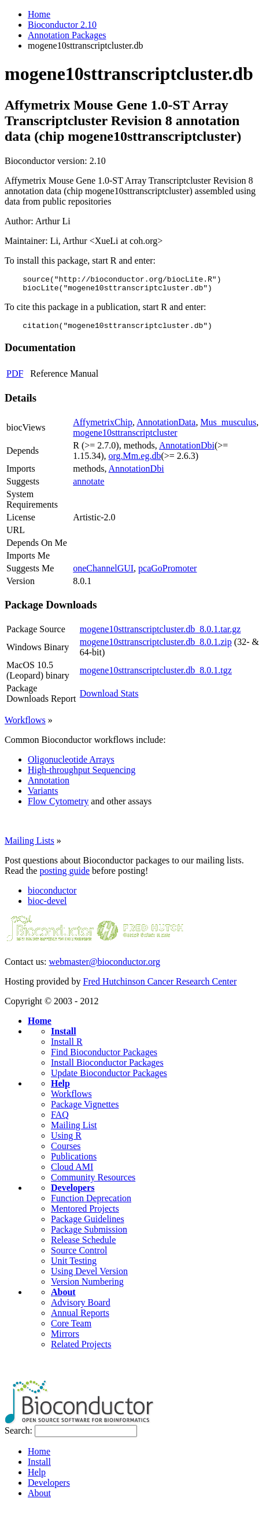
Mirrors (65, 1339)
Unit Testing (74, 1266)
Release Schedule (83, 1245)
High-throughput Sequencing (81, 775)
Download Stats (109, 698)
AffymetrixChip (102, 427)
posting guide (64, 876)
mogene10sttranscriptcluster (125, 438)
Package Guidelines (87, 1224)
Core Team (71, 1328)
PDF (14, 379)
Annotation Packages (67, 35)
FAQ (60, 1120)
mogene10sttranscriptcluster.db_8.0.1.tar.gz (160, 634)
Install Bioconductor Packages (107, 1068)
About (63, 1297)
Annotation (48, 785)
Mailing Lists (29, 846)
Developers (73, 1193)
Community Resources (93, 1182)
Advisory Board (80, 1308)
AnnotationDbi (187, 450)
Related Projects (81, 1349)
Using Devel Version (89, 1276)
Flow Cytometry (58, 806)
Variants (43, 796)
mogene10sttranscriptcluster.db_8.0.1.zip (156, 647)
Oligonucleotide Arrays (71, 765)
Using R (66, 1141)
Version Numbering (87, 1287)
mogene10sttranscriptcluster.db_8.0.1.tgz (156, 675)
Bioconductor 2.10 (62, 25)
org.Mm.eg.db (135, 461)
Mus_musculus (228, 427)
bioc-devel (47, 906)
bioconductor (52, 895)
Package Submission (89, 1234)
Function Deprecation (91, 1203)
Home (39, 14)
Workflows (25, 725)
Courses (66, 1151)
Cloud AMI (72, 1172)
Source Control (79, 1255)
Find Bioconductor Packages (104, 1057)
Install (63, 1036)
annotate (88, 486)
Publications (74, 1161)
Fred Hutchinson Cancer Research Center (160, 986)
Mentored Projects (85, 1214)
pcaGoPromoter (167, 573)
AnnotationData (165, 427)
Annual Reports (80, 1318)
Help (60, 1088)
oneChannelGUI (103, 573)
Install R (67, 1047)
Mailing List (74, 1130)
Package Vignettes (85, 1109)
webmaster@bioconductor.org (104, 967)
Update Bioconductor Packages (109, 1078)
